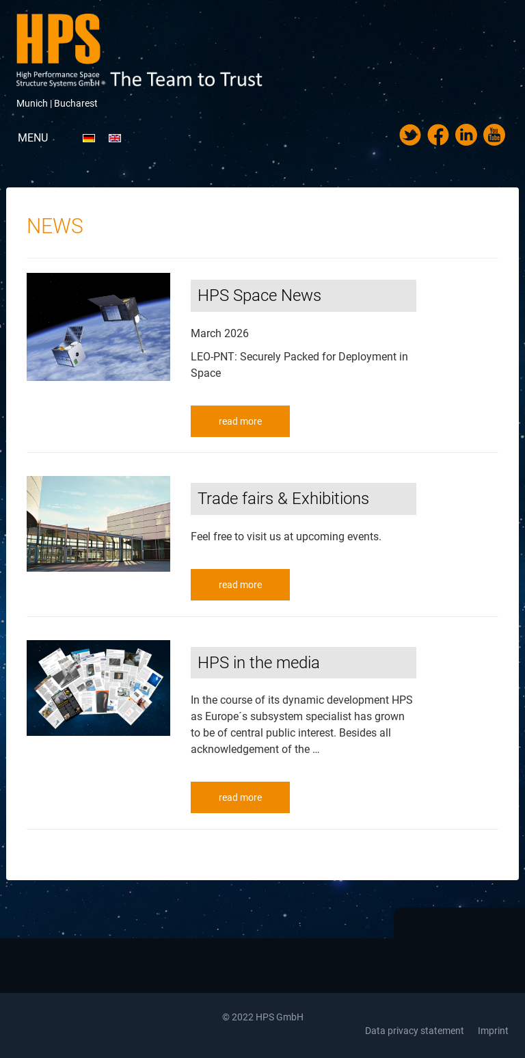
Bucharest (76, 103)
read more (240, 421)
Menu (33, 137)
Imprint (493, 1030)
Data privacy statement (414, 1030)
